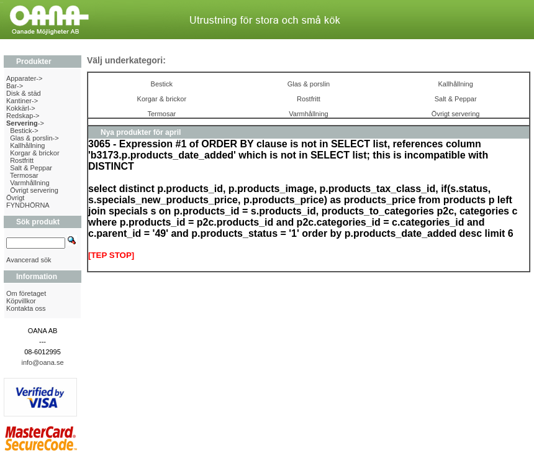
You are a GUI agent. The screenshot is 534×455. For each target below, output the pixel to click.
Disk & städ (23, 93)
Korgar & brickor (34, 153)
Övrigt (15, 197)
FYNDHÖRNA (28, 205)
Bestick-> (24, 130)
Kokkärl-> (20, 108)
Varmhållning (29, 182)
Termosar (24, 175)
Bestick (162, 84)
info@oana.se (42, 362)
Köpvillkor (21, 301)
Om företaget (26, 293)
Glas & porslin (308, 84)
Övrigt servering (34, 190)
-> (25, 123)
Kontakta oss (26, 308)
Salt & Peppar (31, 168)
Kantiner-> (22, 100)
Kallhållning (27, 145)
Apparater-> (24, 78)
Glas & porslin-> (34, 138)
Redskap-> (23, 115)
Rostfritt (22, 160)
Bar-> (14, 86)
